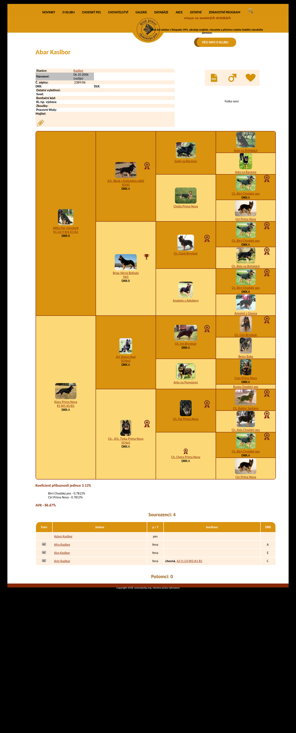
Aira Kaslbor (62, 621)
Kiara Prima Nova (65, 470)
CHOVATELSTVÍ (118, 81)
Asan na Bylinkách (246, 219)
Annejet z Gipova (246, 382)
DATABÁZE (161, 81)
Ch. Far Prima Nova (185, 488)
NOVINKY (48, 81)
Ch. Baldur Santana (245, 477)
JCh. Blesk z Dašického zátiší (125, 249)
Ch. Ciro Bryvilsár (246, 403)
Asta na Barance (246, 241)
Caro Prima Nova (246, 447)
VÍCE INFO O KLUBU (215, 42)
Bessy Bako (245, 425)
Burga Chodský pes (245, 455)
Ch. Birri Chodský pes (246, 262)
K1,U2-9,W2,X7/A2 (65, 300)
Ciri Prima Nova (245, 288)
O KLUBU (68, 81)
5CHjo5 (126, 429)
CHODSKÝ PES (91, 81)
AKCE (179, 81)
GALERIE (141, 81)
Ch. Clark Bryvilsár (186, 322)
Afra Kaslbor (62, 613)
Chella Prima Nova (185, 275)
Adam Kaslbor (63, 605)
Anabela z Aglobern (186, 369)
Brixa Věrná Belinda (126, 342)
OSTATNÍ (195, 81)
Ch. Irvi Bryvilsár (186, 412)
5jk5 (125, 345)
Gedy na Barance (186, 230)
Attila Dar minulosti (66, 297)
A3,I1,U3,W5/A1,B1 (189, 630)
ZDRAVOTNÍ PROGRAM (224, 81)
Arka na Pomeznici (185, 451)
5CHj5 (126, 253)
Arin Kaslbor (62, 630)
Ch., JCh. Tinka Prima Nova (125, 507)
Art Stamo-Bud (126, 425)
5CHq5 (125, 511)
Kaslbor (78, 139)
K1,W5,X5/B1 (65, 474)
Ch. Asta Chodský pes (246, 498)
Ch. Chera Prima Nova (185, 526)
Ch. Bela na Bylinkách (246, 335)
